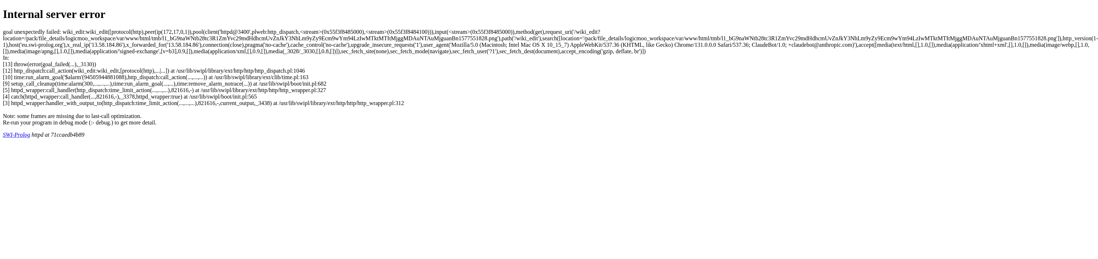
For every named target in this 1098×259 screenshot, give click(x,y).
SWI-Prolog (16, 135)
